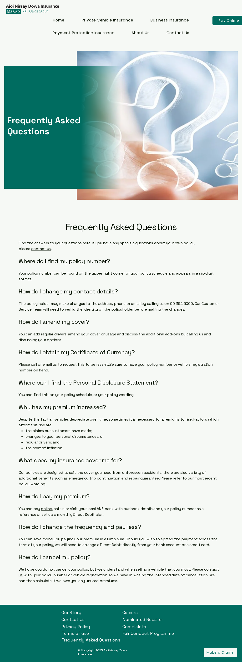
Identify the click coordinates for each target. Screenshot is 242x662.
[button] (220, 652)
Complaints (134, 626)
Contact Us (73, 619)
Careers (130, 612)
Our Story (71, 612)
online (46, 508)
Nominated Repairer (142, 619)
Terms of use (75, 633)
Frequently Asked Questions (90, 640)
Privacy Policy (75, 626)
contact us (41, 248)
